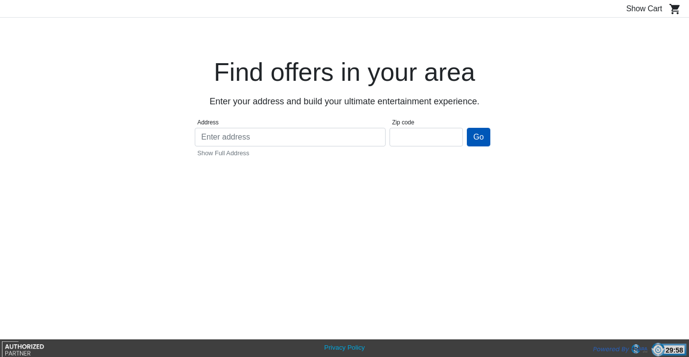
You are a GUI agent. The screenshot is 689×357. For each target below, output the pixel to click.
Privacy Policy (344, 347)
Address (207, 122)
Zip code (403, 122)
